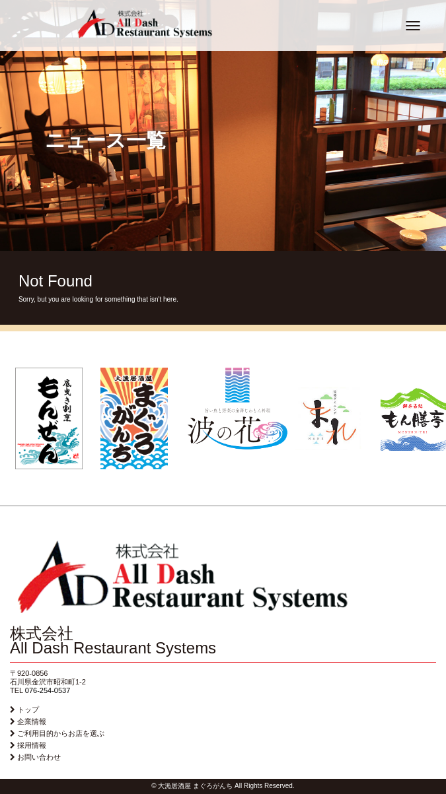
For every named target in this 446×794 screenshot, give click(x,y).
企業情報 (31, 721)
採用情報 (31, 745)
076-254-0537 (48, 690)
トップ (28, 709)
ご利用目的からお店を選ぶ (60, 733)
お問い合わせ (39, 757)
